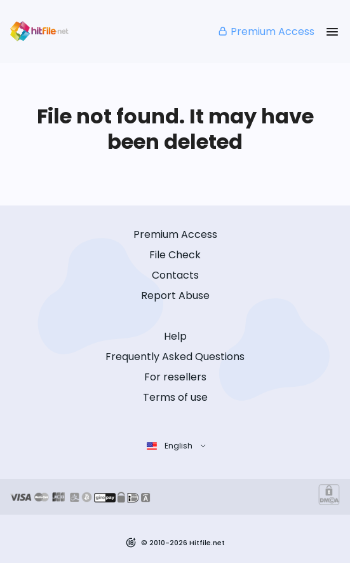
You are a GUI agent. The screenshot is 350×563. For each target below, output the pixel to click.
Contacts (175, 275)
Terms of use (175, 397)
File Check (175, 254)
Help (175, 336)
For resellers (175, 377)
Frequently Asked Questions (175, 356)
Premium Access (265, 31)
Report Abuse (175, 295)
